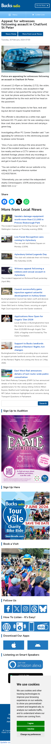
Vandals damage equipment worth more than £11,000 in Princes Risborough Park (29, 219)
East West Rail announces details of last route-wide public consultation (31, 374)
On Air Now (42, 5)
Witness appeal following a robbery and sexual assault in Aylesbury (29, 271)
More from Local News (32, 34)
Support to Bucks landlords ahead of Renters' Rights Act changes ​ (29, 346)
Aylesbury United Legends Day (30, 254)
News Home (11, 34)
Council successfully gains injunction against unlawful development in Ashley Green (30, 292)
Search (43, 403)
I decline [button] (30, 729)
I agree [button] (30, 723)
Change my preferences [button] (30, 734)
